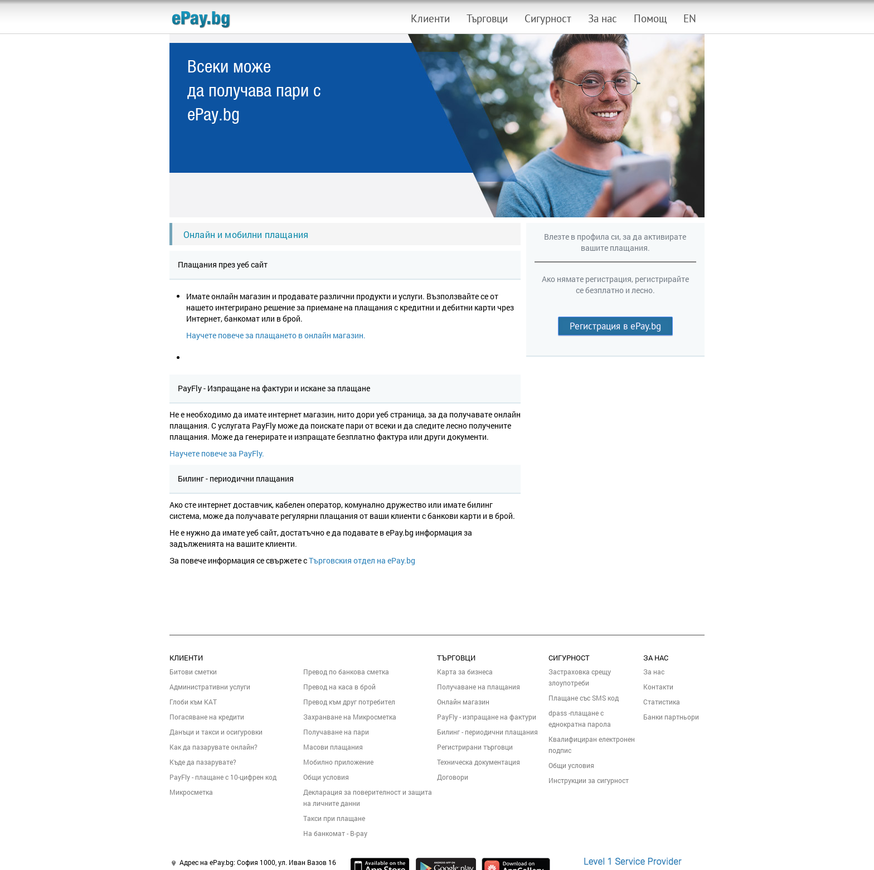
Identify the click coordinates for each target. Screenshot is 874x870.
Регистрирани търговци (475, 746)
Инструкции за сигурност (588, 780)
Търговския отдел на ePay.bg (362, 560)
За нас (602, 18)
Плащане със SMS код (583, 697)
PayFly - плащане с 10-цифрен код (222, 776)
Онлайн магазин (463, 701)
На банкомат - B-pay (335, 833)
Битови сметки (193, 671)
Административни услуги (209, 686)
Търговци (487, 18)
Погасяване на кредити (206, 716)
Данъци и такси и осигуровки (216, 731)
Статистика (661, 701)
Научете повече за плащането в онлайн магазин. (276, 335)
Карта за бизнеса (465, 671)
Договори (452, 776)
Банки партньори (671, 716)
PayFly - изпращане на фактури (486, 716)
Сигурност (548, 18)
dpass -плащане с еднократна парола (579, 718)
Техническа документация (478, 761)
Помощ (650, 18)
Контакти (658, 686)
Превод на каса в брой (339, 686)
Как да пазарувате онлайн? (213, 746)
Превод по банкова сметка (346, 671)
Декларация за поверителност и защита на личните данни (367, 798)
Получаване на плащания (478, 686)
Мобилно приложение (338, 761)
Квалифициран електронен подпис (591, 745)
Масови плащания (333, 746)
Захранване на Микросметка (349, 716)
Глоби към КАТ (193, 701)
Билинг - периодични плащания (487, 731)
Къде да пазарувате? (202, 761)
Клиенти (430, 18)
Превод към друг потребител (349, 701)
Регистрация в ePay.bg (615, 326)
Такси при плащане (334, 818)
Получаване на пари (336, 731)
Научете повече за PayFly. (216, 453)
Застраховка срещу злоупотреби (579, 677)
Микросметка (191, 792)
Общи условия (326, 776)
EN (689, 18)
